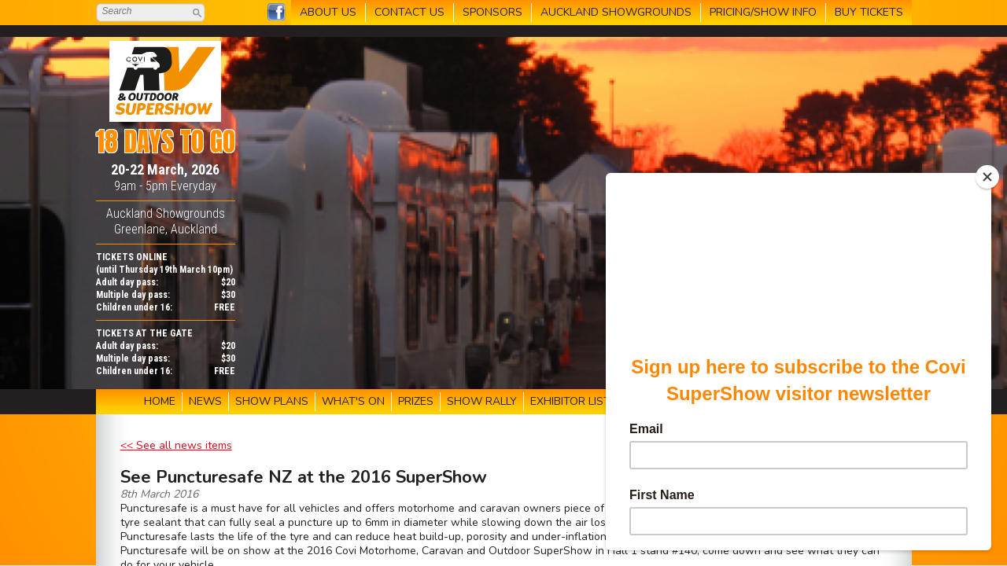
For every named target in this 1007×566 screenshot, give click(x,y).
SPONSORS (492, 12)
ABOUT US (328, 12)
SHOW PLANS (271, 401)
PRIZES (415, 401)
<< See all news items (176, 445)
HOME (159, 401)
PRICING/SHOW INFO (763, 12)
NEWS (205, 401)
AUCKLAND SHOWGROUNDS (616, 12)
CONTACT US (409, 12)
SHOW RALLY (482, 401)
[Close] (987, 177)
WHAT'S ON (353, 401)
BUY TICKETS (869, 12)
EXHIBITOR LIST (570, 401)
